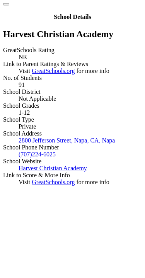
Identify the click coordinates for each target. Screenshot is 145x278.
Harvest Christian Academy (53, 168)
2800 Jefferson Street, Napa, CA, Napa (67, 140)
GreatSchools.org (53, 71)
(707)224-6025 (37, 154)
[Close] (6, 4)
